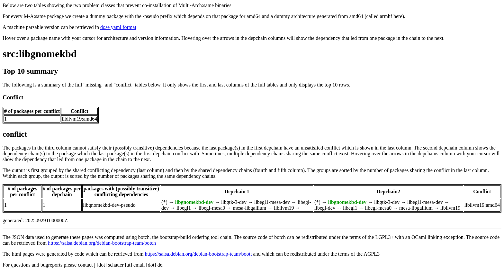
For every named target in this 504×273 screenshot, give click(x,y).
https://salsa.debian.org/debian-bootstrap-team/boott (198, 254)
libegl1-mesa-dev (272, 202)
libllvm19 (284, 208)
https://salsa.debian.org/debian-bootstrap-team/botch (102, 243)
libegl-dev (324, 208)
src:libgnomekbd (40, 53)
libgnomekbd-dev (194, 202)
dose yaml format (118, 27)
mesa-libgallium (249, 208)
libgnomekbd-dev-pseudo (109, 205)
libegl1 (183, 208)
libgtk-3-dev (234, 202)
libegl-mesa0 (212, 208)
